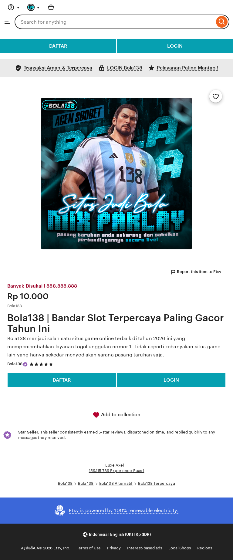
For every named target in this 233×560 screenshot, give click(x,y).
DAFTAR (58, 46)
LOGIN (175, 46)
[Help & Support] (14, 7)
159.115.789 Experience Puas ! (116, 470)
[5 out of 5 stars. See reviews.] (42, 364)
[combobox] (114, 22)
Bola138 (14, 364)
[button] (116, 534)
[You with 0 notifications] (34, 7)
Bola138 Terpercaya (156, 483)
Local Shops (179, 548)
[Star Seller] (25, 364)
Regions (204, 548)
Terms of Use (89, 548)
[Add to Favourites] (215, 96)
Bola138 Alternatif (116, 483)
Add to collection (116, 415)
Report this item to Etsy (195, 272)
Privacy (114, 548)
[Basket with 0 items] (51, 7)
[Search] (221, 22)
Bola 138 (85, 483)
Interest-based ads (144, 548)
